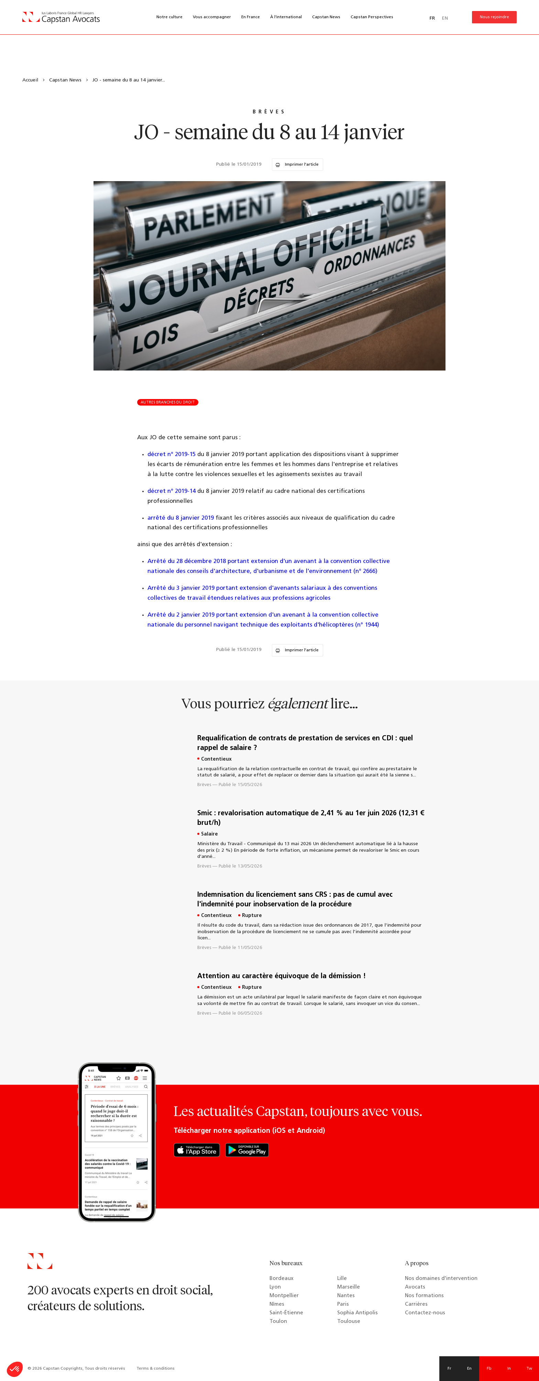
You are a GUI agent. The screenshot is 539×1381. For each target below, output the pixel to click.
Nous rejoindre (494, 17)
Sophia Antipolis (357, 1313)
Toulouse (348, 1321)
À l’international (286, 17)
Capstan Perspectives (372, 17)
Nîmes (277, 1304)
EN (445, 18)
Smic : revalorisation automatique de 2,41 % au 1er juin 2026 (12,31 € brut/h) (310, 818)
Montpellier (284, 1296)
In (509, 1369)
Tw (529, 1369)
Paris (343, 1304)
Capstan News (326, 17)
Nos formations (424, 1296)
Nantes (346, 1296)
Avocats (415, 1287)
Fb (489, 1369)
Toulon (278, 1321)
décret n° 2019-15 (172, 454)
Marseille (348, 1287)
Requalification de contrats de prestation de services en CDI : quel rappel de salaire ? (305, 743)
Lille (342, 1278)
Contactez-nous (425, 1313)
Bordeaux (282, 1278)
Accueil (30, 80)
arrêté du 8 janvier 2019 (180, 518)
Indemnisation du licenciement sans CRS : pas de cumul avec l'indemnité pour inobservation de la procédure (295, 900)
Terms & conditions (155, 1369)
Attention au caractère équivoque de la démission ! (281, 976)
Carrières (416, 1304)
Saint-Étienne (286, 1313)
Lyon (275, 1287)
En (469, 1369)
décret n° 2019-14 (172, 491)
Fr (449, 1369)
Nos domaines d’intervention (441, 1278)
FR (432, 18)
